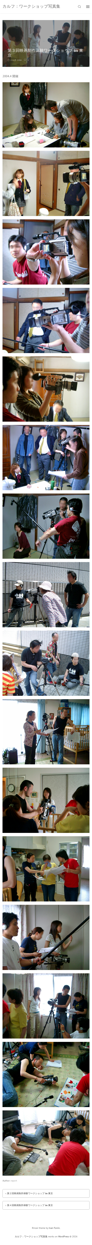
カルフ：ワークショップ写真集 (31, 1236)
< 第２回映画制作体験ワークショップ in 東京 (29, 1193)
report (14, 1180)
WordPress (63, 1236)
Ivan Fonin (54, 1227)
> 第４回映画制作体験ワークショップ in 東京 (29, 1205)
